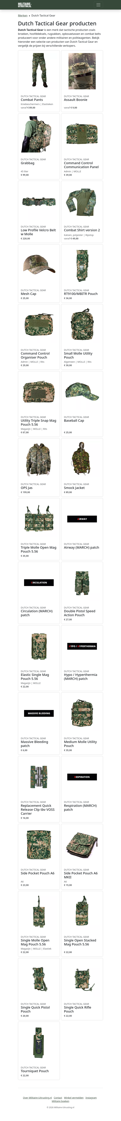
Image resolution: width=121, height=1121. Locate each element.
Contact (58, 1097)
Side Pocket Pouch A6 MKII (82, 873)
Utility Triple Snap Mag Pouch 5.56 (39, 421)
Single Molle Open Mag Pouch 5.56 (39, 940)
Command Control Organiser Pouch (39, 354)
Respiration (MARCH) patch (82, 806)
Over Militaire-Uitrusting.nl (37, 1097)
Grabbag (39, 161)
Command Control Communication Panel (82, 163)
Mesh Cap (39, 292)
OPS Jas (39, 486)
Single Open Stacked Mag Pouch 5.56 (82, 940)
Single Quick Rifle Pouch (82, 1008)
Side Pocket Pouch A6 (39, 871)
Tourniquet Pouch (39, 1069)
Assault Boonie (82, 98)
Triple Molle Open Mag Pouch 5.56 (39, 548)
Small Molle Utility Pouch (82, 354)
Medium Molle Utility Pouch (82, 742)
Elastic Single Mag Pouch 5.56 (39, 675)
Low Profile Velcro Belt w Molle (39, 230)
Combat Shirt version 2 (82, 228)
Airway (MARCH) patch (82, 546)
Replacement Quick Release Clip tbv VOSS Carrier (39, 808)
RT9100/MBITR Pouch (82, 292)
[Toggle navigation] (98, 4)
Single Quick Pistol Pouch (39, 1008)
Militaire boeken (60, 1101)
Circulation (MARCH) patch (39, 611)
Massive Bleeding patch (39, 742)
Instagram (91, 1097)
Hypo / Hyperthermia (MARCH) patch (82, 675)
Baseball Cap (82, 419)
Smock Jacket (82, 486)
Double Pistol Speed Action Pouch (82, 611)
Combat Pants (39, 98)
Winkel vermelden (74, 1097)
